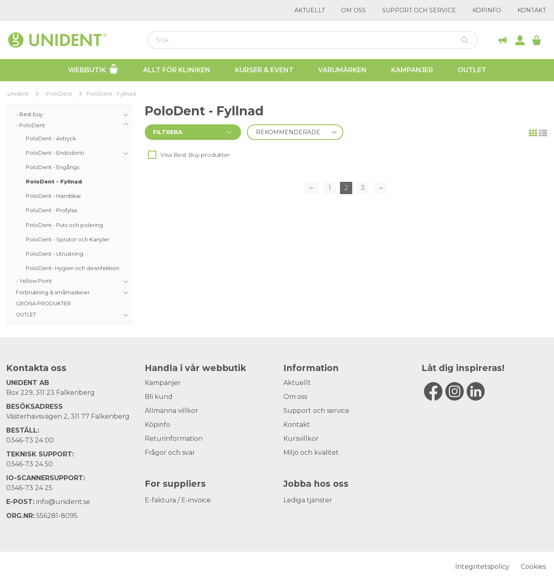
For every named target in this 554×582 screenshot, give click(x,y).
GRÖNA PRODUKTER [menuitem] (43, 303)
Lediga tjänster (307, 500)
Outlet (472, 70)
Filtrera (167, 132)
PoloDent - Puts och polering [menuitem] (64, 225)
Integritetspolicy (482, 567)
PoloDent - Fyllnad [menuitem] (54, 182)
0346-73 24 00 (30, 440)
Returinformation (174, 438)
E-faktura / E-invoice (178, 500)
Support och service (419, 10)
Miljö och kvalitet (311, 452)
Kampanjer (412, 70)
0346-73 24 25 (29, 488)
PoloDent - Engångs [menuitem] (52, 167)
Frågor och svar (170, 452)
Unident (18, 93)
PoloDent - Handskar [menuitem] (53, 196)
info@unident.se (63, 502)
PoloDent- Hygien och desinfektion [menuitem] (72, 268)
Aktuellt (309, 10)
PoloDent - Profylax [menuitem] (52, 210)
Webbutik (93, 69)
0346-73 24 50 (29, 464)
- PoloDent (57, 93)
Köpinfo (486, 10)
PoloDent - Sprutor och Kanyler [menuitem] (67, 239)
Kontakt (532, 10)
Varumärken (342, 70)
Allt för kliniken (176, 70)
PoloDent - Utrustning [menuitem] (54, 254)
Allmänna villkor (171, 411)
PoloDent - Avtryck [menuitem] (51, 138)
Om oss (353, 10)
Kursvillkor (301, 438)
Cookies (533, 567)
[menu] (69, 214)
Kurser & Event (264, 70)
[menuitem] (69, 114)
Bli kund (159, 397)
